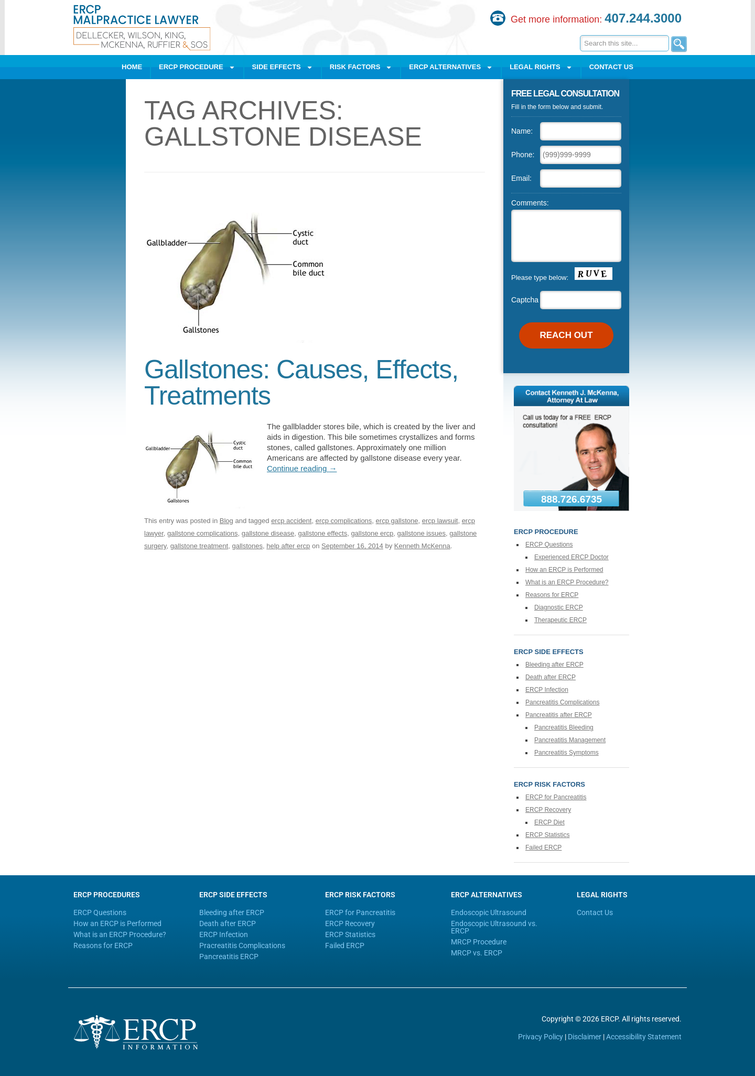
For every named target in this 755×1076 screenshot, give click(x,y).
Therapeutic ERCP (560, 620)
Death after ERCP (550, 677)
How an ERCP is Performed (564, 569)
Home (132, 67)
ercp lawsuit (440, 521)
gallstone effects (322, 533)
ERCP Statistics (547, 835)
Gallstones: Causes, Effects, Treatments (301, 382)
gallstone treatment (199, 546)
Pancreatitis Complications (562, 702)
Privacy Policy (540, 1036)
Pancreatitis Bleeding (564, 727)
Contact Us (611, 67)
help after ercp (288, 546)
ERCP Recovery (548, 809)
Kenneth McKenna (422, 546)
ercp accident (291, 521)
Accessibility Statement (644, 1036)
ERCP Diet (549, 822)
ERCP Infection (546, 689)
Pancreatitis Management (570, 740)
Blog (226, 521)
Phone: (522, 154)
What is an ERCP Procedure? (567, 582)
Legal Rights (541, 67)
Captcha (524, 300)
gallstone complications (202, 533)
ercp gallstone (397, 521)
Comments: (530, 203)
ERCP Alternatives (451, 67)
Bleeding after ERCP (554, 664)
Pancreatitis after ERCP (558, 715)
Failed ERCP (543, 847)
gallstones (247, 546)
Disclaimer (584, 1036)
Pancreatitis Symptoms (566, 752)
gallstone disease (268, 533)
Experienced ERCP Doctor (571, 557)
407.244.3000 (643, 18)
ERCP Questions (549, 544)
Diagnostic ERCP (558, 607)
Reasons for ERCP (551, 595)
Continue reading (302, 468)
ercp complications (344, 521)
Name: (522, 131)
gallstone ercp (372, 533)
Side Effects (282, 67)
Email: (521, 178)
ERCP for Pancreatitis (556, 797)
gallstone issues (421, 533)
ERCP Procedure (197, 67)
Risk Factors (361, 67)
